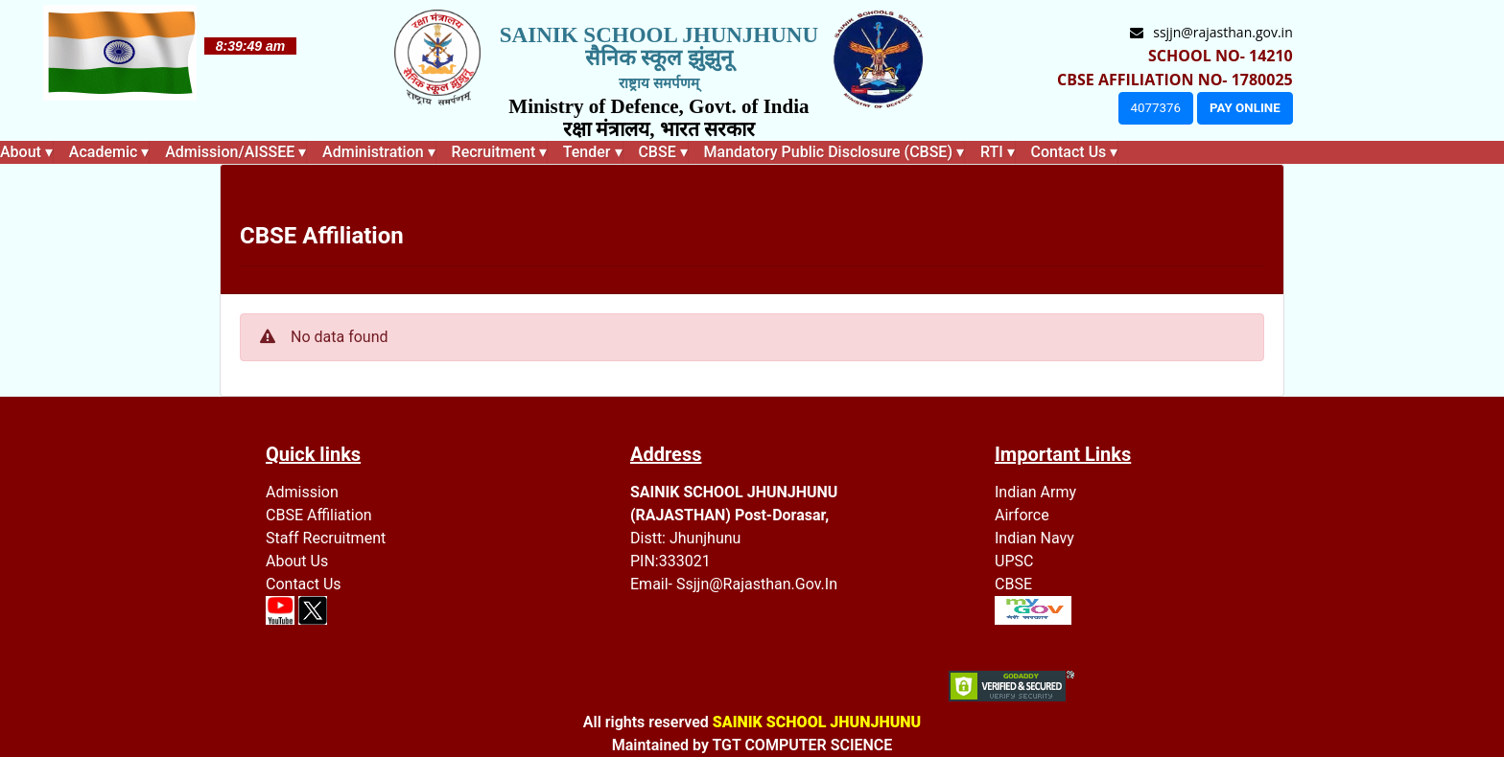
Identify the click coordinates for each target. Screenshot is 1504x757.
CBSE (1013, 584)
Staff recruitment (326, 538)
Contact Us (303, 584)
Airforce (1022, 515)
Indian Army (1035, 492)
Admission (302, 492)
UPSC (1014, 561)
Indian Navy (1034, 538)
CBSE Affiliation (319, 515)
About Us (297, 561)
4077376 (1156, 108)
